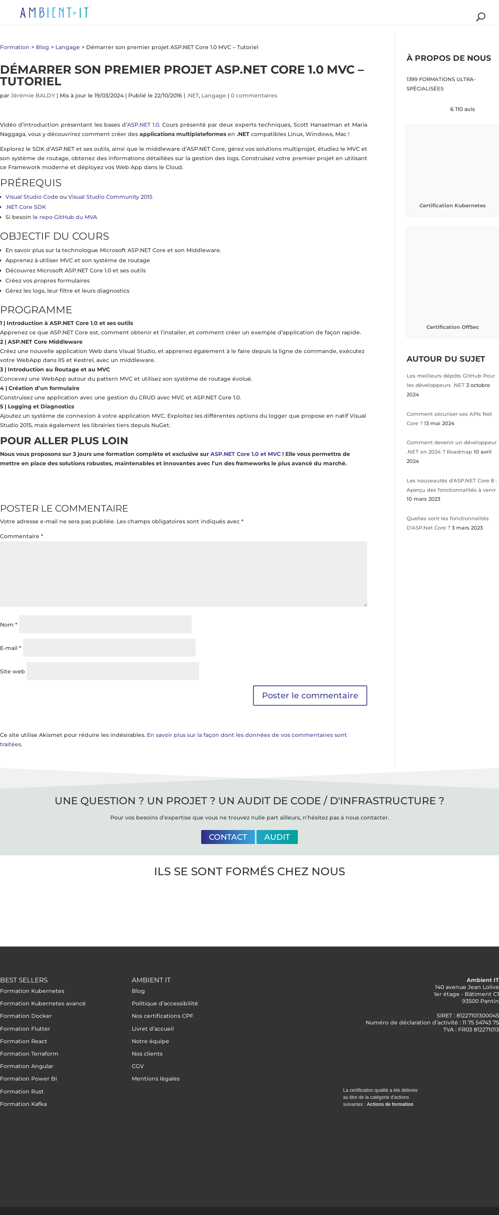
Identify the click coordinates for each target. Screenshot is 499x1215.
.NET (193, 95)
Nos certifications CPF (162, 1015)
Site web (12, 671)
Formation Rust (22, 1091)
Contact (228, 837)
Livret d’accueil (153, 1028)
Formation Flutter (25, 1028)
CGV (138, 1066)
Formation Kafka (23, 1103)
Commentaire (21, 536)
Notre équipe (150, 1041)
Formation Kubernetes (32, 990)
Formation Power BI (28, 1078)
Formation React (23, 1041)
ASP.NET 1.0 (143, 124)
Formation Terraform (29, 1053)
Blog (138, 990)
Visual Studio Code (31, 196)
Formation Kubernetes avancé (43, 1003)
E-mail (10, 648)
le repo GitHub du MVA (65, 217)
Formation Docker (26, 1015)
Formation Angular (26, 1066)
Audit (277, 837)
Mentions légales (156, 1078)
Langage (214, 95)
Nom (9, 624)
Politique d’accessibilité (165, 1003)
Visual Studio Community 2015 (110, 196)
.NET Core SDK (25, 206)
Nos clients (147, 1053)
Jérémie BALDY (33, 95)
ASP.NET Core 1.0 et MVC (246, 453)
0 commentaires (254, 95)
